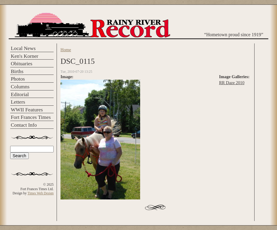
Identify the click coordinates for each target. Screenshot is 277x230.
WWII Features (27, 110)
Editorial (20, 94)
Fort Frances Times (31, 117)
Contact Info (24, 125)
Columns (20, 87)
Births (17, 71)
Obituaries (21, 63)
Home (65, 49)
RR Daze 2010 (231, 82)
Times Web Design (41, 193)
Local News (23, 48)
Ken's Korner (24, 56)
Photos (18, 79)
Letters (18, 102)
